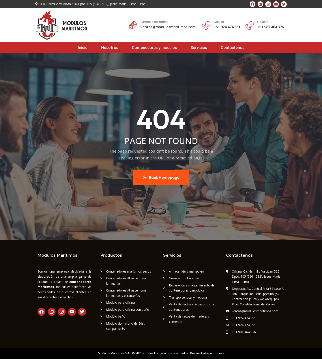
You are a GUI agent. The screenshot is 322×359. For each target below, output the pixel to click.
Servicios (199, 47)
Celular (262, 22)
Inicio (83, 47)
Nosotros (109, 47)
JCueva (219, 353)
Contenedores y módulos (154, 47)
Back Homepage (161, 177)
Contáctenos (232, 47)
